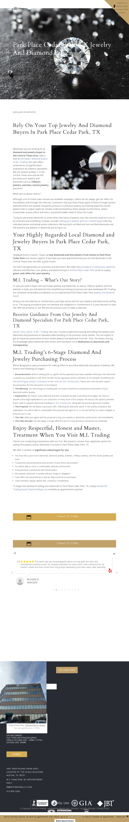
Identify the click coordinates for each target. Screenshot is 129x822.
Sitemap (74, 811)
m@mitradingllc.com (19, 790)
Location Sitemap (87, 811)
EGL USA (60, 806)
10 (78, 592)
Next (116, 575)
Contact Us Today (68, 519)
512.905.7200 (13, 794)
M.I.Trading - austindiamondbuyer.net (52, 811)
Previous (12, 575)
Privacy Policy (103, 811)
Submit (16, 757)
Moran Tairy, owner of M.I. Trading (30, 334)
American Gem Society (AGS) (66, 384)
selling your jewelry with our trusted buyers (81, 224)
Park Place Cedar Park (83, 273)
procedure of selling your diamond (97, 269)
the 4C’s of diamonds (61, 406)
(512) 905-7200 (75, 816)
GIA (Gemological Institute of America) (30, 384)
